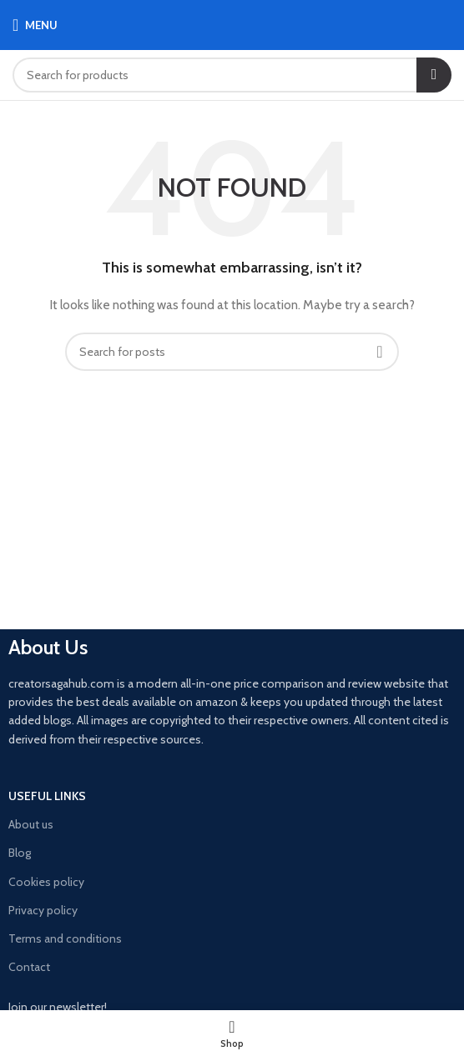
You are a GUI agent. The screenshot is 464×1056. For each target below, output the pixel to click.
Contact (29, 966)
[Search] (232, 75)
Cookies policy (46, 881)
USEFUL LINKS (47, 795)
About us (30, 824)
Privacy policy (43, 910)
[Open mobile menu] (35, 25)
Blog (19, 852)
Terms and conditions (65, 938)
